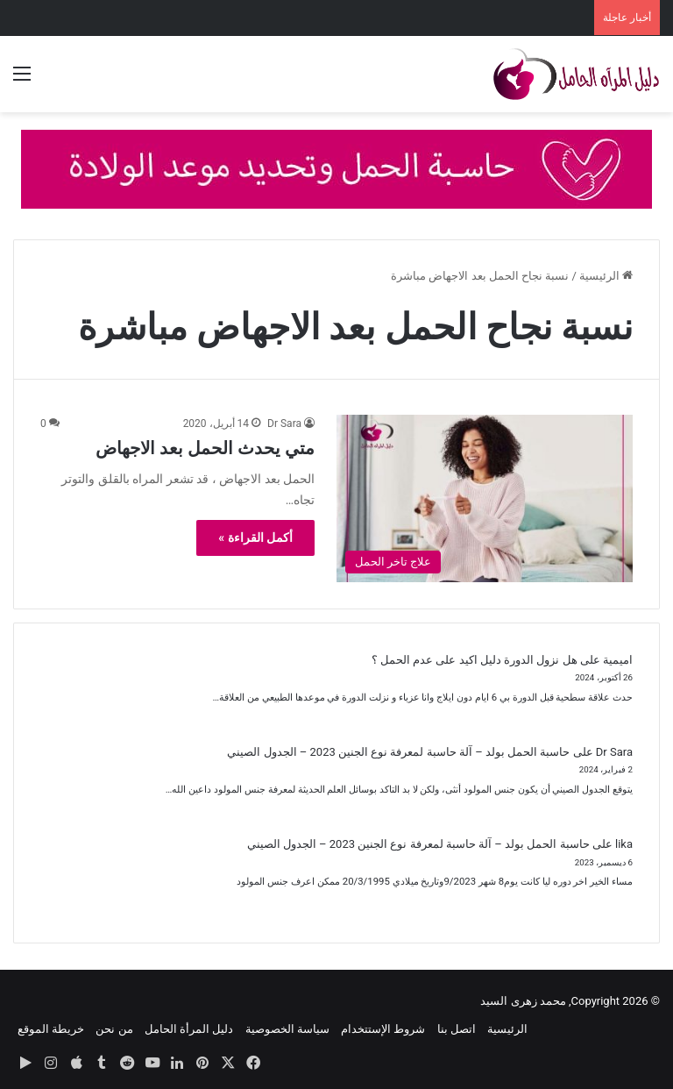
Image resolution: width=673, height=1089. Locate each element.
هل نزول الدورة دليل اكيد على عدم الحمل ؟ (474, 659)
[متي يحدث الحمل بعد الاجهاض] (484, 498)
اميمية (618, 659)
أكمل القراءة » (255, 537)
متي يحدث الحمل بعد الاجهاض (205, 448)
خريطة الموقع (51, 1029)
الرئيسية (606, 275)
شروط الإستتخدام (383, 1029)
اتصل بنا (456, 1029)
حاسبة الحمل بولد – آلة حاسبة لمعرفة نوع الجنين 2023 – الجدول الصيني (398, 751)
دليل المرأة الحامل (189, 1029)
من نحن (114, 1029)
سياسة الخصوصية (287, 1029)
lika (624, 844)
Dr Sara (284, 423)
